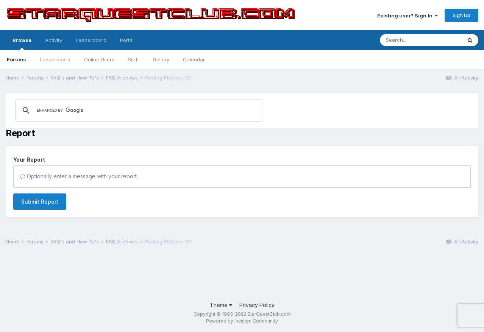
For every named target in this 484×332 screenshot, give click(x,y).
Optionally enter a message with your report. (79, 176)
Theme (221, 305)
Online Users (99, 59)
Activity (53, 40)
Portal (127, 40)
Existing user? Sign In (407, 15)
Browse (21, 43)
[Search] (421, 40)
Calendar (194, 59)
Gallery (161, 59)
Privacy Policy (257, 305)
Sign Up (461, 15)
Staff (133, 59)
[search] (103, 110)
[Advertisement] (143, 274)
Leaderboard (55, 59)
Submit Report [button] (39, 201)
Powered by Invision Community (242, 321)
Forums (16, 59)
